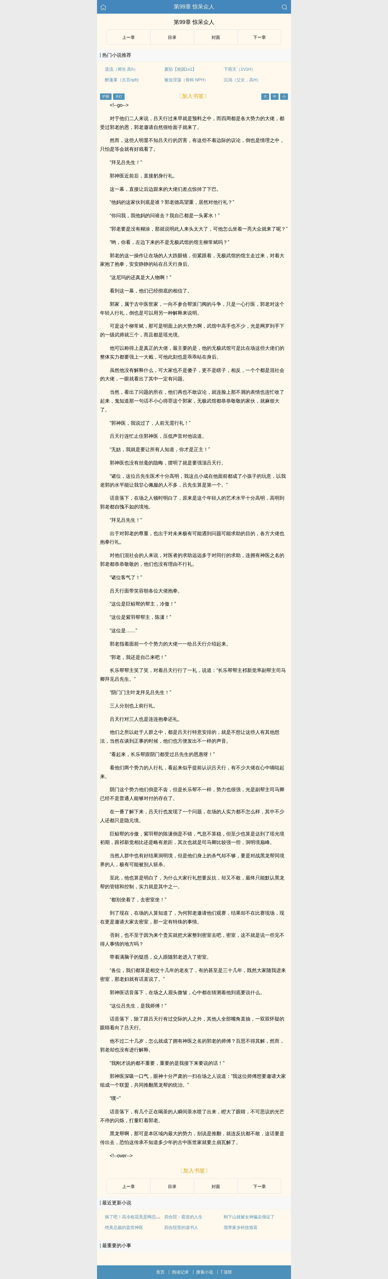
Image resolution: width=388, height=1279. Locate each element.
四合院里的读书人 (181, 1227)
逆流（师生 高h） (121, 69)
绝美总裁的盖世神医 (124, 1227)
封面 (216, 37)
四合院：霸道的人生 (183, 1216)
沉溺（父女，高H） (242, 79)
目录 (172, 37)
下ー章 (259, 37)
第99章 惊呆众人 (194, 7)
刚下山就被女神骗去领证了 (249, 1216)
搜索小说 (204, 1272)
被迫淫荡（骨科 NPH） (186, 79)
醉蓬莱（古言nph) (122, 79)
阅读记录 (180, 1272)
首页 (160, 1272)
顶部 (226, 1272)
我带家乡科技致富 (241, 1227)
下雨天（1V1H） (240, 69)
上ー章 (128, 37)
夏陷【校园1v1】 (180, 69)
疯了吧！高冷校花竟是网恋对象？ (137, 1216)
